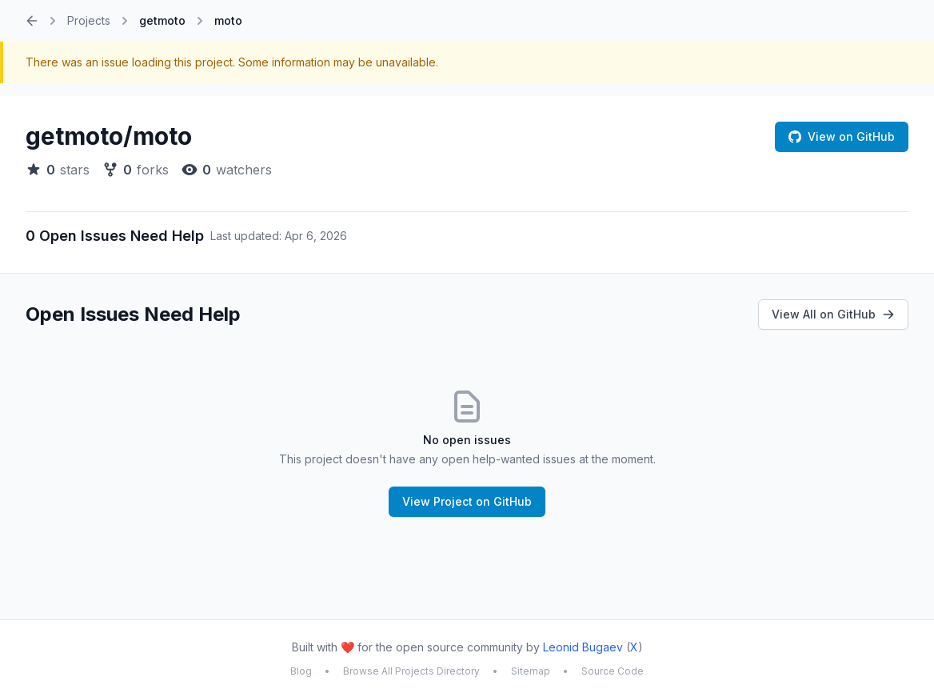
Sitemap (530, 671)
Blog (301, 671)
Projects (88, 20)
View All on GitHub (833, 314)
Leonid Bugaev (583, 647)
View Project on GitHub (467, 501)
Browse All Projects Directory (411, 671)
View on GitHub (841, 136)
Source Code (612, 671)
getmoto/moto (109, 136)
